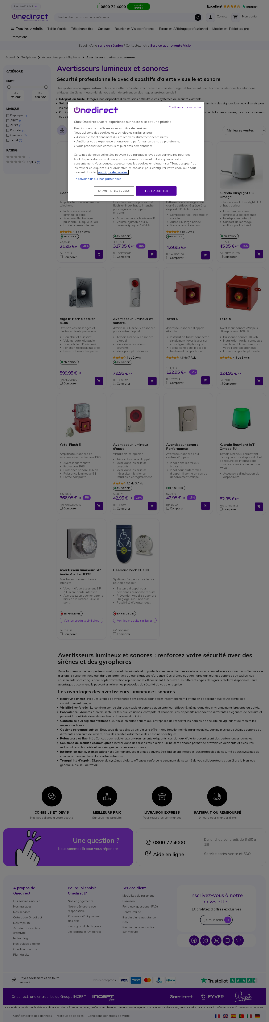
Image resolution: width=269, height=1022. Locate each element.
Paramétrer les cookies (113, 190)
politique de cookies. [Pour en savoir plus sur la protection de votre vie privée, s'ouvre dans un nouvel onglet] (113, 172)
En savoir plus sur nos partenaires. (98, 179)
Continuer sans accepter (185, 107)
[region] (136, 151)
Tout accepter (156, 190)
